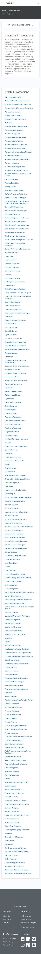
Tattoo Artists (9, 841)
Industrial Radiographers (13, 523)
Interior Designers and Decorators (16, 541)
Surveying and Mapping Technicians (17, 830)
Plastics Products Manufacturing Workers (19, 700)
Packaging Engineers (12, 674)
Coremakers (9, 316)
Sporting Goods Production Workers (17, 815)
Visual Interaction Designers (14, 866)
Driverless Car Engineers (13, 338)
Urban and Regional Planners (15, 863)
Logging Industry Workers (13, 581)
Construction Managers (13, 309)
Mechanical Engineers (12, 620)
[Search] (38, 3)
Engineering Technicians (13, 384)
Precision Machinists (12, 711)
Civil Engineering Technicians (15, 282)
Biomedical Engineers (12, 214)
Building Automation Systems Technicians (15, 244)
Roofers (7, 779)
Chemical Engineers (12, 267)
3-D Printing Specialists (13, 97)
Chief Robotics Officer (12, 278)
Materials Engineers (12, 612)
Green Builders (10, 472)
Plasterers (8, 693)
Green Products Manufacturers (15, 475)
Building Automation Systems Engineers (19, 240)
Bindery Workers (10, 187)
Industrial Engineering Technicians (16, 512)
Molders (7, 642)
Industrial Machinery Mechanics (16, 519)
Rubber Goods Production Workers (17, 782)
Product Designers (11, 722)
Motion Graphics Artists (13, 645)
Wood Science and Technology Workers (18, 873)
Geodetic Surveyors (11, 450)
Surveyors (8, 833)
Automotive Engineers (12, 163)
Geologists (8, 453)
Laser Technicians (11, 563)
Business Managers (11, 252)
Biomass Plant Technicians (14, 207)
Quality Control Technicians (14, 744)
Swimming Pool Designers (14, 837)
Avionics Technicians (12, 183)
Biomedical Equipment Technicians (17, 218)
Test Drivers (9, 844)
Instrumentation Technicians (15, 534)
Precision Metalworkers (13, 715)
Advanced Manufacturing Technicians (18, 104)
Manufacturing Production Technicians (18, 600)
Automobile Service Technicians (16, 145)
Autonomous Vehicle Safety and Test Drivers (18, 175)
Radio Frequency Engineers (14, 747)
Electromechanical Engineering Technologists (15, 361)
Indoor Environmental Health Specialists (18, 497)
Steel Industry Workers (12, 822)
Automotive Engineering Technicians (17, 159)
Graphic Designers (11, 468)
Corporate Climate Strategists (15, 320)
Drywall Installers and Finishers (15, 346)
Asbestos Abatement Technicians (16, 126)
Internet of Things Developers (15, 545)
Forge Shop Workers (12, 432)
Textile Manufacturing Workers (15, 848)
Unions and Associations (21, 25)
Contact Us (7, 919)
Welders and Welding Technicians (16, 870)
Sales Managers (10, 786)
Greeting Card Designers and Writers (17, 479)
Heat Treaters (9, 486)
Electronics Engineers (12, 369)
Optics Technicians (11, 671)
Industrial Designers (11, 505)
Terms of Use (8, 945)
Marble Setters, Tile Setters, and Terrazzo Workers (19, 608)
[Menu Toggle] (3, 3)
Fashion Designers (11, 413)
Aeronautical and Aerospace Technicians (19, 108)
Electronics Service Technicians (15, 373)
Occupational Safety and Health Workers (19, 656)
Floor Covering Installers (13, 424)
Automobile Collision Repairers (15, 137)
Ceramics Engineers (12, 264)
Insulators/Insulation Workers (15, 537)
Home (4, 10)
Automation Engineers (12, 134)
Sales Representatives (12, 789)
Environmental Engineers (13, 391)
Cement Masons (10, 260)
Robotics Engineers (11, 768)
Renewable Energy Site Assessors (16, 764)
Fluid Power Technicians (13, 428)
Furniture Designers (11, 435)
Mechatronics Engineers (13, 623)
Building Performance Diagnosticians (17, 249)
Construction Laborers (12, 306)
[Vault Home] (10, 2)
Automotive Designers (12, 156)
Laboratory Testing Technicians (15, 556)
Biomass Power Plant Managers (16, 210)
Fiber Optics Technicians (13, 417)
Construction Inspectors (13, 302)
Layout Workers (10, 570)
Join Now (6, 923)
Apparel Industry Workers (13, 115)
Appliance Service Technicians (15, 119)
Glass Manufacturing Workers (15, 461)
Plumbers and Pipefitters (13, 707)
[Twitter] (34, 939)
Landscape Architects (12, 559)
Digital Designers (10, 335)
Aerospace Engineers (12, 112)
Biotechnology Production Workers (17, 225)
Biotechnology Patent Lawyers (15, 221)
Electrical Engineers (11, 353)
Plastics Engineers (11, 696)
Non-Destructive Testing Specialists (17, 649)
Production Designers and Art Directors (18, 737)
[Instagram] (23, 945)
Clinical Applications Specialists (15, 289)
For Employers (26, 916)
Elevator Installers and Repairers (16, 380)
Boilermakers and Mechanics (15, 232)
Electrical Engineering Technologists (17, 349)
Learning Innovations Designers (15, 574)
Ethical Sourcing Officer (13, 402)
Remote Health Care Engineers (15, 760)
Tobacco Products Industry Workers (17, 852)
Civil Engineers (10, 285)
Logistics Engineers (11, 589)
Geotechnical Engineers (13, 457)
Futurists (8, 443)
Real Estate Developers (13, 757)
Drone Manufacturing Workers (15, 342)
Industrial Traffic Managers (14, 530)
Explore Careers (15, 10)
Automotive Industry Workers (15, 167)
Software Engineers (12, 811)
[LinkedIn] (28, 939)
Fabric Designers (10, 410)
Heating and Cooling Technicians (16, 490)
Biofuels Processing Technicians (16, 194)
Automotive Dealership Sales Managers (18, 152)
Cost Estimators (10, 324)
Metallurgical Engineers (13, 627)
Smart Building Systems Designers (17, 804)
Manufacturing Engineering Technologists (19, 592)
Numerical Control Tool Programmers (18, 653)
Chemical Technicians (12, 271)
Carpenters (9, 256)
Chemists (8, 274)
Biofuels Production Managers (15, 198)
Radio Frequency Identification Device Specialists (18, 752)
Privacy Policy (8, 942)
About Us (6, 916)
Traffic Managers (11, 859)
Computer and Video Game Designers (18, 293)
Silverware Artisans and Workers (16, 801)
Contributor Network (28, 928)
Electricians (9, 357)
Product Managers (11, 733)
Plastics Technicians (12, 704)
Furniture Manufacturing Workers (16, 439)
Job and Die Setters (11, 552)
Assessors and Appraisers (14, 130)
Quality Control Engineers (13, 740)
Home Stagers (10, 494)
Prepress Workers (11, 718)
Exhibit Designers (11, 406)
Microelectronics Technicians (15, 634)
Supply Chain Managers (13, 826)
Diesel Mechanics (11, 331)
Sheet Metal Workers (12, 797)
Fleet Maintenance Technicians (15, 421)
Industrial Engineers (11, 516)
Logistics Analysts (11, 585)
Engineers (8, 388)
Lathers (7, 567)
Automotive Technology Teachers (16, 170)
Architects (8, 123)
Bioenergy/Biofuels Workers (14, 190)
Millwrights (8, 638)
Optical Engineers (11, 667)
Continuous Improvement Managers (17, 313)
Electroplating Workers (12, 377)
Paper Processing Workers (14, 685)
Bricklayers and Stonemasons (15, 236)
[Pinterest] (28, 945)
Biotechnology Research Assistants (17, 229)
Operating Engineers (12, 660)
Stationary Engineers (12, 819)
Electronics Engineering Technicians (17, 366)
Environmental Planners (13, 395)
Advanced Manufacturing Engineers (17, 101)
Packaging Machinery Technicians (16, 678)
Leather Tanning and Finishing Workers (18, 578)
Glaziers (7, 464)
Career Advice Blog (9, 938)
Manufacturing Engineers (13, 596)
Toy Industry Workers (12, 855)
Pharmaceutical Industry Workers (16, 689)
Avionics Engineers (11, 179)
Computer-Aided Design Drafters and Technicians (18, 297)
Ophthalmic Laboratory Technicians (17, 664)
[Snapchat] (34, 945)
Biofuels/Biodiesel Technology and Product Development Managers (17, 202)
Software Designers (12, 808)
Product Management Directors (16, 729)
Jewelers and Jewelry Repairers (16, 548)
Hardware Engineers (12, 483)
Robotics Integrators (12, 771)
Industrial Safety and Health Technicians (19, 526)
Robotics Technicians (12, 775)
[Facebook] (23, 939)
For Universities (26, 919)
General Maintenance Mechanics (16, 446)
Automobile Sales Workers (14, 141)
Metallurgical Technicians (13, 631)
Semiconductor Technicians (14, 793)
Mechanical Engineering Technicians (17, 616)
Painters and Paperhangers (14, 682)
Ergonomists (9, 399)
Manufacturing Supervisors (14, 603)
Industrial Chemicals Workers (15, 501)
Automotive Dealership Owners (15, 148)
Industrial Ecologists (12, 508)
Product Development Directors (16, 726)
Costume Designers (11, 327)
